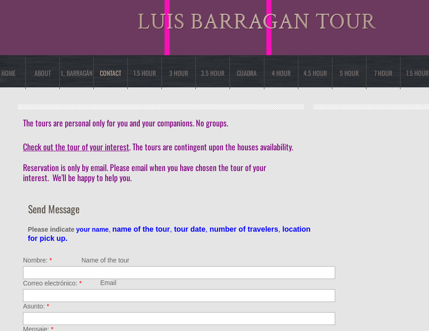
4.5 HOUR (315, 73)
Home (8, 73)
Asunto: (36, 306)
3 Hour (178, 73)
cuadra (247, 73)
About (42, 73)
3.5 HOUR (212, 73)
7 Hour (383, 73)
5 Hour (349, 73)
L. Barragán (76, 73)
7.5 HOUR (417, 73)
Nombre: (37, 260)
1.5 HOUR (144, 73)
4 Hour (281, 73)
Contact (110, 73)
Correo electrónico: (52, 283)
